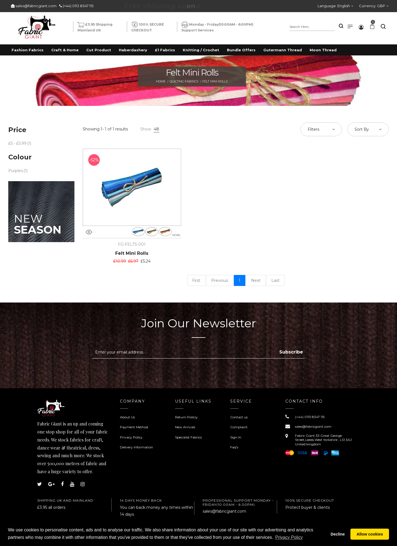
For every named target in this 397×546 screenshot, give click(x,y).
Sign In (235, 437)
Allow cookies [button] (369, 534)
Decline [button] (338, 534)
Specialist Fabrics (188, 437)
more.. (176, 235)
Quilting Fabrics (184, 81)
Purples (15, 170)
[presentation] (139, 372)
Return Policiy (186, 417)
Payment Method (134, 427)
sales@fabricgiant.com (36, 6)
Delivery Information (136, 447)
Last (275, 280)
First (196, 280)
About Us (127, 417)
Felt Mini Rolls (131, 253)
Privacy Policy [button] (289, 537)
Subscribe (291, 352)
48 (156, 129)
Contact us (239, 417)
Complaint (239, 427)
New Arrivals (185, 427)
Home (160, 81)
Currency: (372, 6)
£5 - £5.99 (17, 143)
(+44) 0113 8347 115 (78, 6)
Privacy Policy (131, 437)
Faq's (234, 447)
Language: (334, 6)
